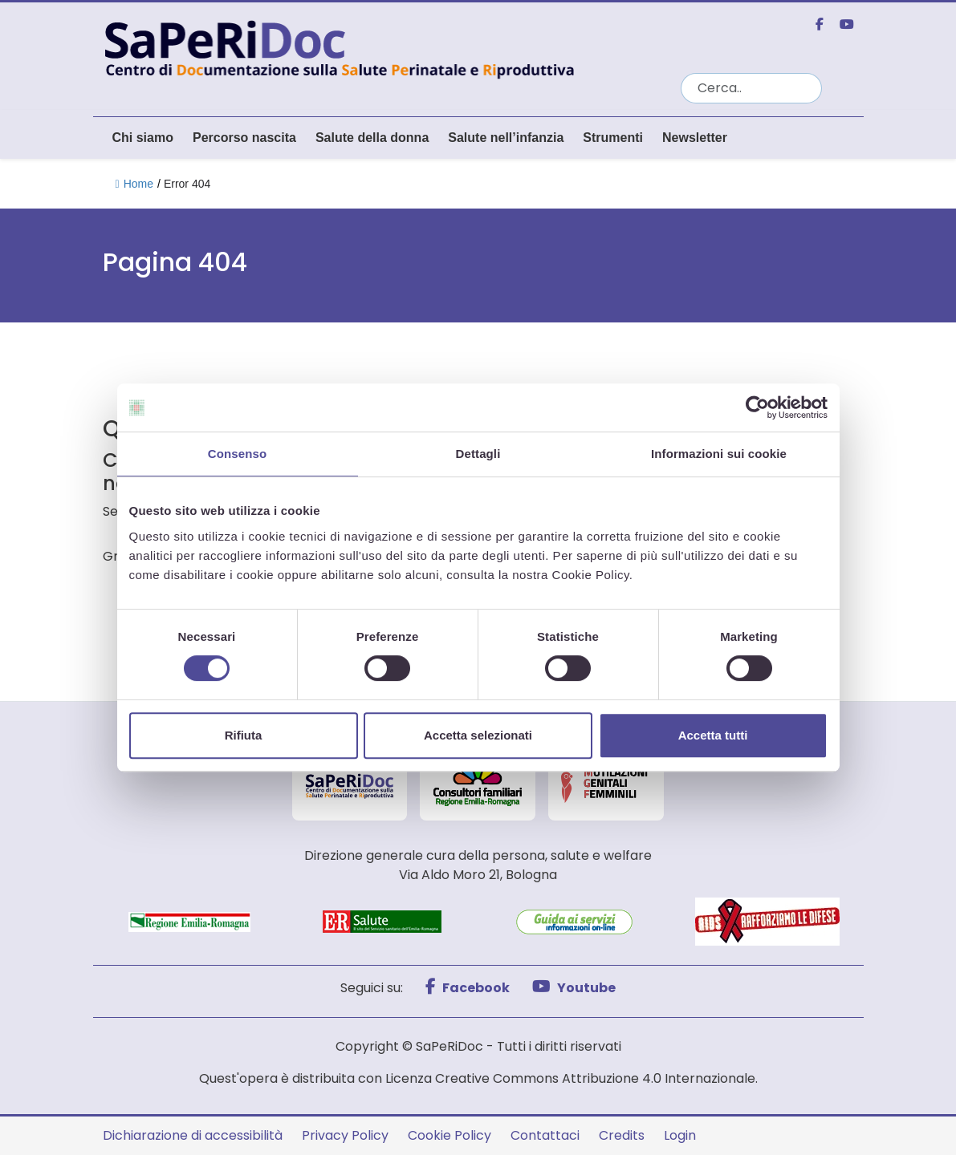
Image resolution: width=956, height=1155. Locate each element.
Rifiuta (243, 735)
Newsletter (694, 137)
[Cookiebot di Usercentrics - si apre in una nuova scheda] (757, 407)
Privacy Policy (345, 1135)
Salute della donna (372, 137)
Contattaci (545, 1135)
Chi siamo (142, 137)
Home (134, 183)
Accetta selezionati (478, 735)
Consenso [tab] (237, 453)
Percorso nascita (244, 137)
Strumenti (613, 137)
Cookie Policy (449, 1135)
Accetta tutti (713, 735)
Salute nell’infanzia (505, 137)
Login (680, 1135)
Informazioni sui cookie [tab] (719, 453)
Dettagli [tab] (478, 453)
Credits (622, 1135)
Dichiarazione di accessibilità (193, 1135)
